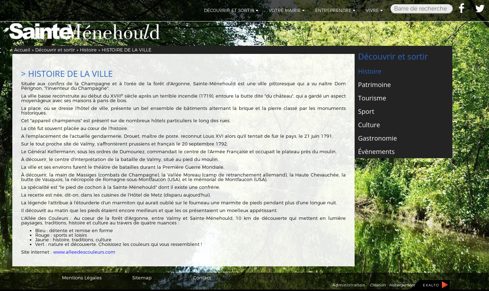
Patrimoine (374, 84)
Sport (366, 111)
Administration (348, 285)
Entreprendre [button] (335, 10)
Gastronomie (377, 138)
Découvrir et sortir (55, 49)
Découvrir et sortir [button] (231, 10)
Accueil (22, 49)
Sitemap (142, 277)
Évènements (376, 151)
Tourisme (372, 98)
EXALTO (431, 285)
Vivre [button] (374, 10)
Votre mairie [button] (287, 10)
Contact (202, 277)
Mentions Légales (82, 277)
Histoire (88, 49)
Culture (369, 124)
